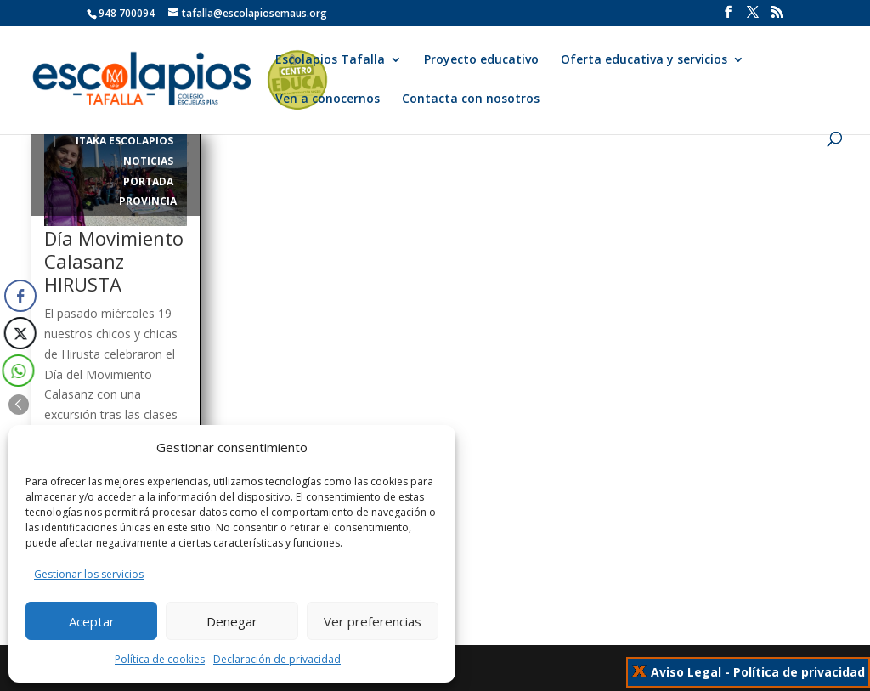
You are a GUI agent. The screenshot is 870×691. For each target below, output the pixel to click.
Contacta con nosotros (471, 99)
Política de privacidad (799, 672)
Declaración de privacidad (277, 659)
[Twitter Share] (19, 333)
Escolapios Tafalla (330, 60)
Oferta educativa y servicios (644, 60)
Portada (148, 181)
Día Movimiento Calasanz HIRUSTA (114, 261)
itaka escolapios (124, 140)
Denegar (231, 621)
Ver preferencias (372, 621)
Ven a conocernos (327, 99)
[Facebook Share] (20, 296)
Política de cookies (160, 659)
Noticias (148, 161)
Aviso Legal (686, 672)
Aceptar (92, 621)
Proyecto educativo (481, 60)
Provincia (148, 201)
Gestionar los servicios (89, 574)
